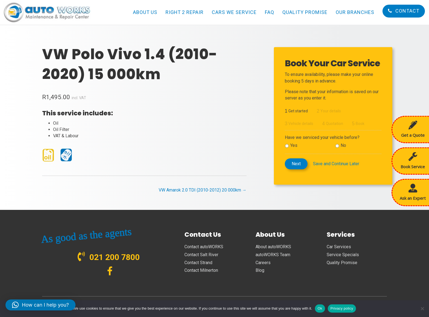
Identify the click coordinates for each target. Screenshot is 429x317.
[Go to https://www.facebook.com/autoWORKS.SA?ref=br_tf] (110, 271)
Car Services (339, 246)
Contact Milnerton (201, 270)
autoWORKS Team (273, 254)
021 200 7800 (114, 257)
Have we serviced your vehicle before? (322, 137)
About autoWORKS (273, 246)
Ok (320, 308)
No (343, 145)
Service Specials (343, 254)
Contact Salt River (201, 254)
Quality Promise (342, 262)
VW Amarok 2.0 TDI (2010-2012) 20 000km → (203, 190)
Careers (263, 262)
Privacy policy (342, 308)
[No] (422, 308)
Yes (293, 145)
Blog (260, 270)
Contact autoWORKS (203, 246)
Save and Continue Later (336, 163)
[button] (40, 304)
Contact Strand (198, 262)
